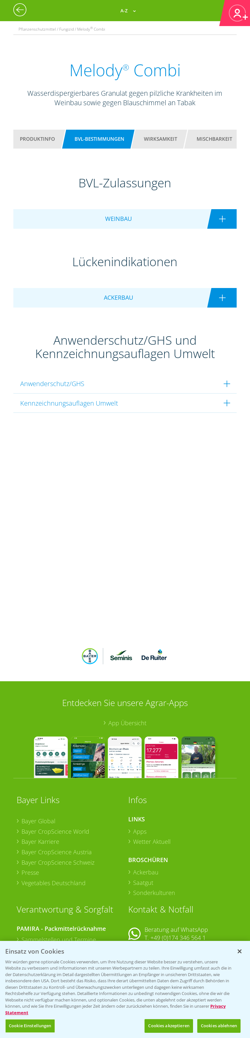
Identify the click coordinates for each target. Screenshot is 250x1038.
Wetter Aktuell (152, 799)
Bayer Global (38, 778)
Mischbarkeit (214, 139)
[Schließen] (239, 951)
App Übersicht (127, 680)
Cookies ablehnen (219, 1026)
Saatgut (143, 839)
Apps (139, 788)
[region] (125, 989)
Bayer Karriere (40, 799)
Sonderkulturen (154, 850)
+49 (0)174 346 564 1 (178, 895)
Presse (30, 830)
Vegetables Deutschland (53, 840)
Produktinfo (37, 139)
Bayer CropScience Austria (56, 809)
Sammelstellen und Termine (58, 897)
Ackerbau (146, 829)
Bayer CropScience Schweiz (57, 819)
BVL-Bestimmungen (99, 139)
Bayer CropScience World (55, 788)
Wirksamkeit (160, 139)
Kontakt (147, 912)
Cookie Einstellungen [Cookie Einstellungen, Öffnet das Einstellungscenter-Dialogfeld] (30, 1026)
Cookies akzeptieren (168, 1026)
